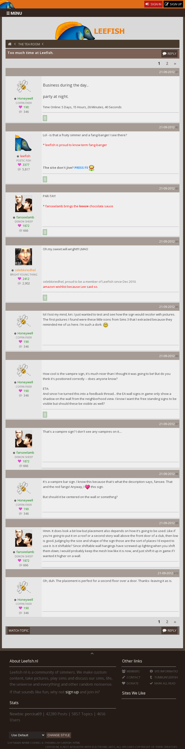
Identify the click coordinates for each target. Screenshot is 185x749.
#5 (176, 307)
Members (130, 671)
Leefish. (66, 742)
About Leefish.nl (24, 661)
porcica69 (33, 713)
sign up (72, 692)
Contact (131, 677)
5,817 (26, 169)
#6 (176, 356)
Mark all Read (162, 683)
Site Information (164, 671)
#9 (176, 523)
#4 (176, 241)
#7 (176, 424)
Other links (132, 661)
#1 (176, 72)
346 (26, 112)
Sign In (153, 4)
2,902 (26, 283)
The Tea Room (29, 44)
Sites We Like (133, 693)
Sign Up (173, 4)
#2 (176, 127)
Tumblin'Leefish (163, 677)
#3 (176, 188)
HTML (76, 742)
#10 (176, 573)
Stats (14, 702)
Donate (130, 683)
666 (25, 231)
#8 (176, 474)
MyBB (25, 742)
